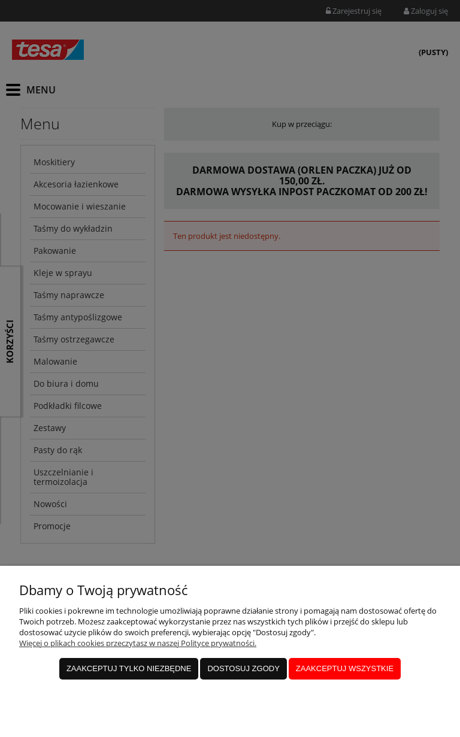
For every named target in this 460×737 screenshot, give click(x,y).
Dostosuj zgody (243, 668)
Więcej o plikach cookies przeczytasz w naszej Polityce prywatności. (137, 643)
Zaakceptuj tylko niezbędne (129, 668)
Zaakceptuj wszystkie (345, 668)
